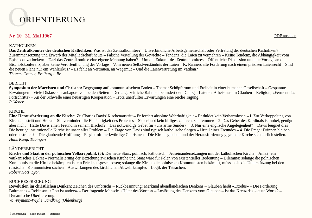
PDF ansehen (285, 36)
